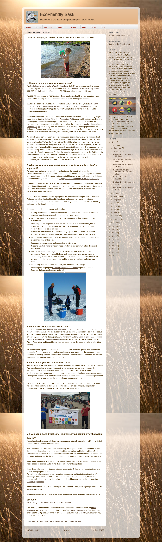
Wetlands (78, 521)
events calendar (45, 510)
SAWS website (46, 246)
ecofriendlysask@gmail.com (119, 35)
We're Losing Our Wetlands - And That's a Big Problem (49, 503)
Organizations (61, 27)
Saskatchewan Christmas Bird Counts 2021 (124, 160)
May (115, 209)
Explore (94, 27)
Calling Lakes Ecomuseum (49, 91)
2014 (114, 246)
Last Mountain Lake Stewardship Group (83, 89)
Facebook (63, 513)
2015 (114, 242)
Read (103, 27)
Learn (84, 27)
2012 (114, 252)
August (116, 200)
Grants (38, 27)
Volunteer (74, 27)
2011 (114, 255)
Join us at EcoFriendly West (119, 44)
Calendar (48, 27)
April (116, 213)
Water (71, 521)
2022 (114, 142)
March (116, 216)
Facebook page (49, 252)
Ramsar (77, 147)
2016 (114, 239)
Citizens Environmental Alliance (65, 268)
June (116, 206)
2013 (114, 249)
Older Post (98, 530)
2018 (114, 233)
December (118, 148)
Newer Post (32, 530)
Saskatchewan (54, 521)
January (117, 222)
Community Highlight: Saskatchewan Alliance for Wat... (124, 172)
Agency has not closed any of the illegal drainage (79, 179)
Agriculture (44, 521)
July (115, 203)
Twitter (83, 513)
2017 (114, 236)
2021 (114, 145)
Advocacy (35, 521)
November (118, 151)
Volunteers (65, 521)
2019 (114, 229)
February (117, 219)
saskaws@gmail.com (35, 482)
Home (28, 27)
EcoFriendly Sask (57, 14)
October (117, 193)
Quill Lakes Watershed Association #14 (57, 119)
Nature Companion (77, 510)
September (118, 196)
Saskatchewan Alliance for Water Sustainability (49, 86)
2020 (114, 226)
